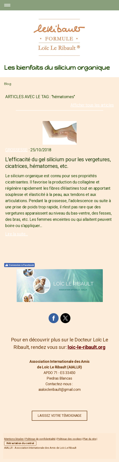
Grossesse (16, 149)
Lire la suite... (16, 233)
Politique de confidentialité (40, 438)
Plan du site (89, 438)
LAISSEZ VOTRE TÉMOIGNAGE (59, 416)
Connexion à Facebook (19, 265)
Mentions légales (14, 438)
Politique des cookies (69, 438)
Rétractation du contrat (20, 443)
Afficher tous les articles (92, 105)
